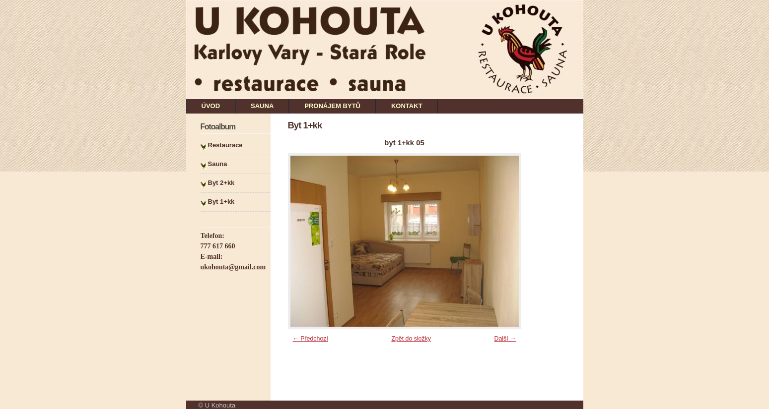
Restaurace (225, 145)
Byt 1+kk (221, 201)
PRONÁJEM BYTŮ (332, 106)
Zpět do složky (411, 338)
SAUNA (262, 106)
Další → (505, 338)
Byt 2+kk (221, 182)
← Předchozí (310, 338)
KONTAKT (406, 106)
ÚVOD (211, 106)
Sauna (217, 164)
